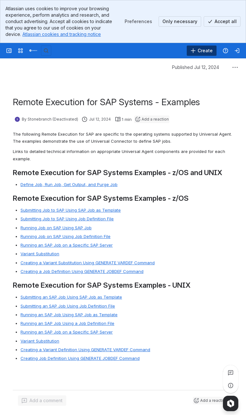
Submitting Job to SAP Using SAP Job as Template (70, 210)
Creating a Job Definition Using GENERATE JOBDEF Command (82, 271)
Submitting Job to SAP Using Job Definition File (67, 218)
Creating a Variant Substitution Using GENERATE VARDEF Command (87, 262)
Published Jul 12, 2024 (195, 67)
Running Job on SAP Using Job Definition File (65, 236)
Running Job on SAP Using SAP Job (56, 227)
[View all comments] (231, 373)
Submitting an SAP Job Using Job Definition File (67, 306)
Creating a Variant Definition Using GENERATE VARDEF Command (85, 349)
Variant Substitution (39, 253)
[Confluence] (33, 51)
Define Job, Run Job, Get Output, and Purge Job (69, 184)
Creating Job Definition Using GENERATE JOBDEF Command (80, 358)
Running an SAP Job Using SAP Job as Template (69, 314)
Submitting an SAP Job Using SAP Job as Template (71, 297)
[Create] (202, 51)
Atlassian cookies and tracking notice (61, 34)
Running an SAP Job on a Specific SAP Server (66, 245)
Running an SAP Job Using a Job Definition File (67, 323)
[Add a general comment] (42, 400)
